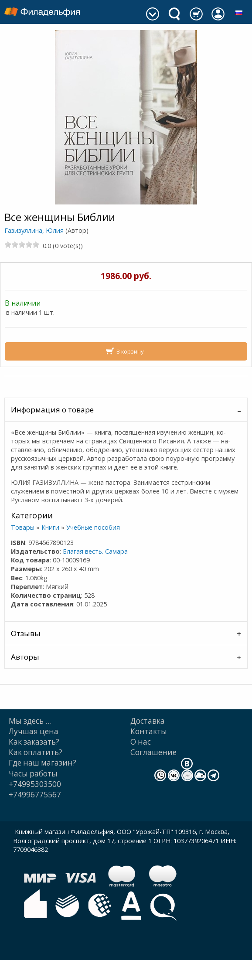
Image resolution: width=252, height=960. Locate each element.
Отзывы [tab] (26, 633)
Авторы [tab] (25, 657)
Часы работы (33, 774)
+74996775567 (35, 795)
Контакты (148, 731)
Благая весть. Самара (95, 551)
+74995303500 (35, 784)
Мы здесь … (30, 721)
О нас (140, 742)
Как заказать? (34, 742)
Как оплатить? (35, 752)
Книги (50, 527)
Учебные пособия (93, 527)
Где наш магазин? (42, 763)
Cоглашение (153, 752)
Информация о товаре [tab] (52, 410)
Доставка (147, 721)
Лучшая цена (33, 731)
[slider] (21, 244)
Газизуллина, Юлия (34, 230)
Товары (22, 527)
